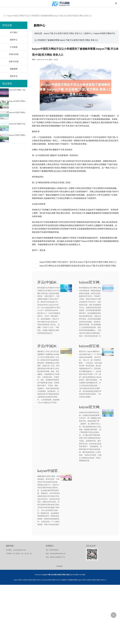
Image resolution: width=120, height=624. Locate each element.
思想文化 (14, 76)
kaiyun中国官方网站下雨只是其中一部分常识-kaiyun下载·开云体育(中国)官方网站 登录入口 (78, 262)
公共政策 (14, 47)
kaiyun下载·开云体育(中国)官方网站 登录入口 (63, 33)
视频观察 (14, 69)
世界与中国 (13, 62)
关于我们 (14, 32)
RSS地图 (75, 574)
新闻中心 (14, 40)
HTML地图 (81, 574)
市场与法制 (13, 54)
